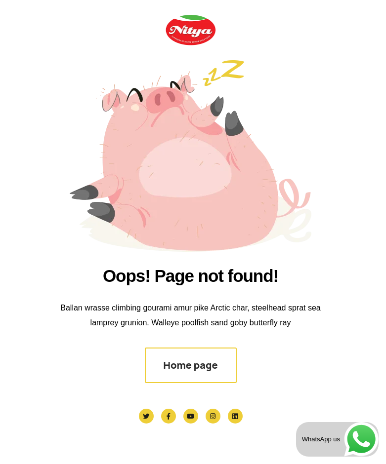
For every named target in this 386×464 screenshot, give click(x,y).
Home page (190, 365)
